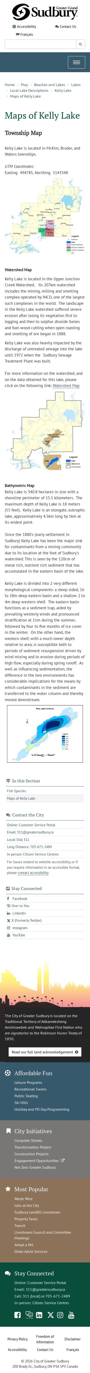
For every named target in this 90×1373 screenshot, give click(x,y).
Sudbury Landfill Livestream (37, 1212)
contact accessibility (33, 872)
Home (10, 84)
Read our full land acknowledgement (42, 1052)
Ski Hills (21, 1102)
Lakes (76, 84)
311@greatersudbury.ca (45, 1289)
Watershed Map (66, 385)
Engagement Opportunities (40, 1160)
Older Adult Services (31, 1251)
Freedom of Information (45, 1339)
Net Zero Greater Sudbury (35, 1167)
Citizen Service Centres (50, 1302)
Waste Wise (23, 1198)
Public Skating (26, 1095)
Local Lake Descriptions (29, 90)
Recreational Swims (30, 1089)
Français (26, 34)
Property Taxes (26, 1218)
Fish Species (16, 791)
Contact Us (68, 26)
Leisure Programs (28, 1082)
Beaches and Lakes (49, 84)
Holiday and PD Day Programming (41, 1109)
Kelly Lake (63, 90)
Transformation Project (32, 1147)
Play (24, 84)
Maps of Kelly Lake (25, 96)
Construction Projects (31, 1153)
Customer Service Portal (46, 1282)
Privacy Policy (17, 1339)
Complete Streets (28, 1140)
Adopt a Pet (23, 1244)
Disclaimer (73, 1339)
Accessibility (26, 26)
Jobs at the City (26, 1205)
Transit (19, 1225)
